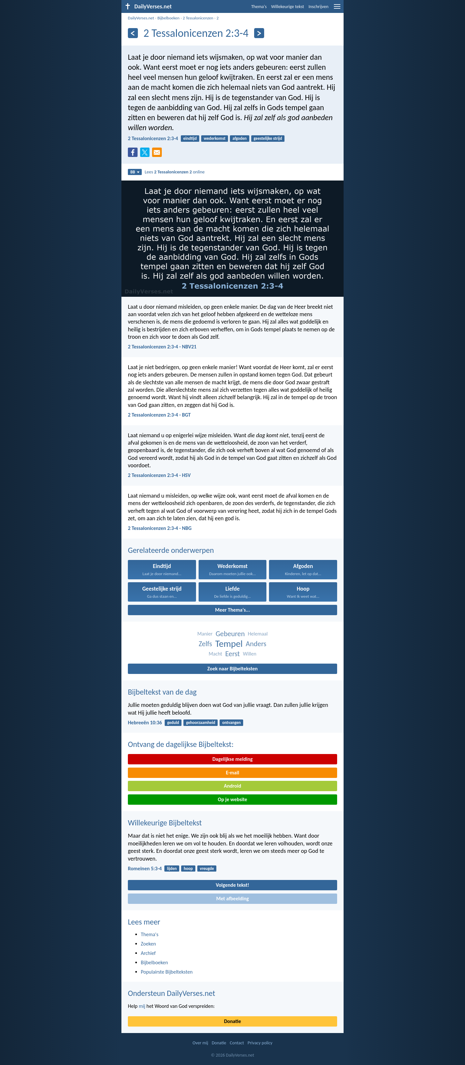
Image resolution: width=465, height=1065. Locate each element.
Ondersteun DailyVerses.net (171, 993)
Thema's (259, 6)
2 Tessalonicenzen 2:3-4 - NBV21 (162, 347)
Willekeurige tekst (287, 6)
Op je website (232, 799)
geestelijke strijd (268, 138)
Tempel (229, 643)
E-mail (232, 773)
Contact (237, 1043)
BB (135, 172)
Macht (215, 654)
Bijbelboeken (168, 18)
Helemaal (258, 634)
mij (142, 1006)
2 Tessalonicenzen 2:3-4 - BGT (159, 415)
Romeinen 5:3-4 (145, 868)
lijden (172, 868)
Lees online (175, 172)
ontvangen (231, 722)
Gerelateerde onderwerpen (171, 550)
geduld (173, 722)
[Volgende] (259, 33)
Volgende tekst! (232, 885)
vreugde (207, 868)
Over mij (200, 1043)
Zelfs (205, 643)
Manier (204, 634)
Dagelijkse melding (232, 759)
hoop (188, 868)
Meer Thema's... (232, 610)
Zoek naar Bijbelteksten (232, 669)
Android (232, 786)
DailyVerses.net (141, 18)
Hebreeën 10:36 (145, 722)
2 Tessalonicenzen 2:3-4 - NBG (159, 528)
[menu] (337, 9)
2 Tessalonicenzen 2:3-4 (153, 138)
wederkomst (214, 138)
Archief (148, 953)
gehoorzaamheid (200, 722)
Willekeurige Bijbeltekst (165, 822)
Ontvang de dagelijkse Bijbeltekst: (180, 744)
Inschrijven (318, 6)
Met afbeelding (232, 898)
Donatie (232, 1021)
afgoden (239, 138)
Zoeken (148, 944)
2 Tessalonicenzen (198, 18)
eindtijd (190, 138)
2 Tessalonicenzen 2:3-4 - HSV (159, 475)
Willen (249, 654)
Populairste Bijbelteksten (167, 972)
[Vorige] (133, 33)
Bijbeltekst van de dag (162, 692)
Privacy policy (260, 1043)
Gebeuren (230, 633)
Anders (256, 643)
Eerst (232, 653)
